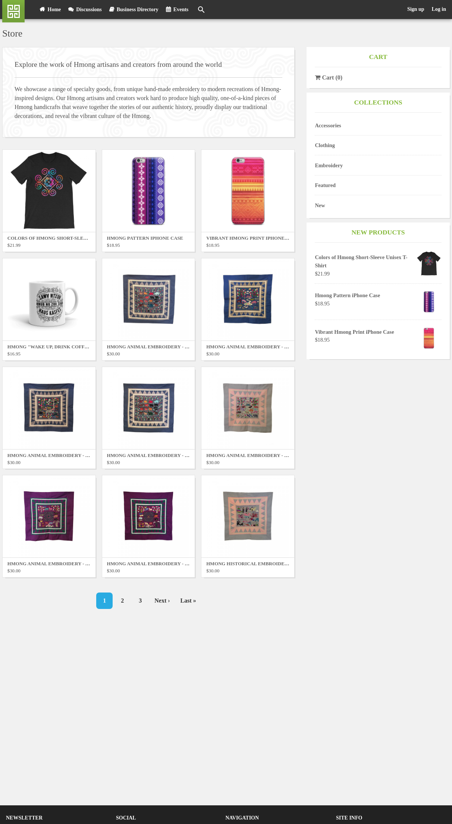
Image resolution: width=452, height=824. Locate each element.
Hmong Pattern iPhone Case (347, 295)
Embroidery (329, 165)
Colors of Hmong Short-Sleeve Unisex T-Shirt (70, 238)
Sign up (415, 9)
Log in (438, 9)
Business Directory (137, 9)
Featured (325, 185)
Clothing (325, 145)
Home (54, 9)
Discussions (88, 9)
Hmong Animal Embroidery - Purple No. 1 (62, 563)
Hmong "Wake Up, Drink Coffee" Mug (56, 346)
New (320, 205)
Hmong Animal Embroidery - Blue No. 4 (159, 455)
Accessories (328, 125)
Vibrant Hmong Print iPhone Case (354, 332)
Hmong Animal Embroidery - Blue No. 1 (159, 346)
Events (180, 9)
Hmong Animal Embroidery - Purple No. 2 (162, 563)
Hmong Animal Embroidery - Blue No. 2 (258, 346)
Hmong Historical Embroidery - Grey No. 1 (263, 563)
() (328, 77)
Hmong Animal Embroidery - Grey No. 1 (258, 455)
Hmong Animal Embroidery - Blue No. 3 (59, 455)
